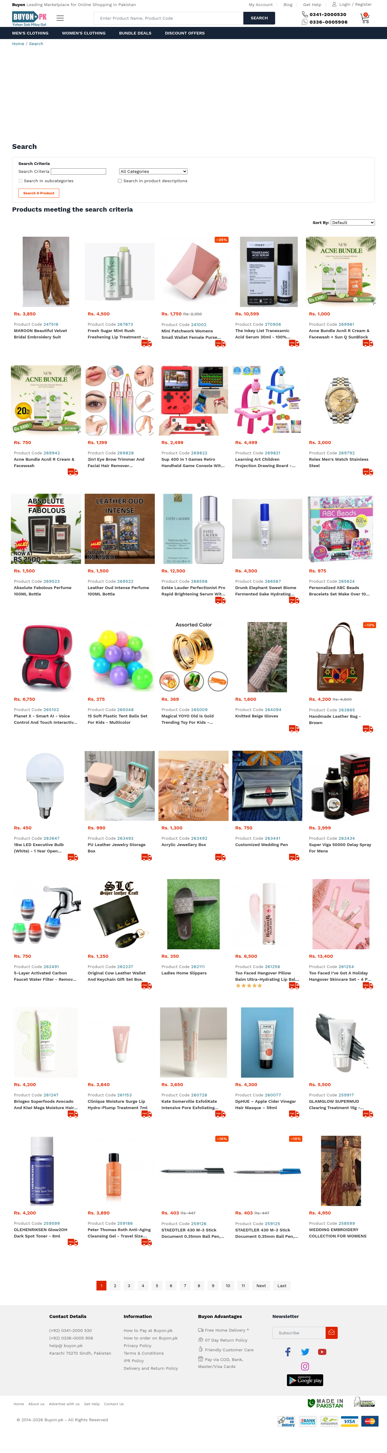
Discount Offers (185, 33)
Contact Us (114, 1404)
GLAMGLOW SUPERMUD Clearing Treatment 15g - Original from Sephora (334, 1105)
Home (18, 43)
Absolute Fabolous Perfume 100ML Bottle (42, 590)
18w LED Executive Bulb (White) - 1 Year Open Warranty (39, 848)
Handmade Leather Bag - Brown (335, 719)
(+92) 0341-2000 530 (70, 1330)
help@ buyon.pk (66, 1345)
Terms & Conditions (144, 1353)
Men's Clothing (30, 33)
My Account (261, 4)
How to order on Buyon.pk (151, 1338)
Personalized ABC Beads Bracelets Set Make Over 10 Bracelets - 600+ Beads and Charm (338, 591)
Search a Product (38, 193)
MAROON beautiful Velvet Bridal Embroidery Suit (40, 333)
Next (261, 1285)
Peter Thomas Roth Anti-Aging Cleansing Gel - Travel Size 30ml (119, 1233)
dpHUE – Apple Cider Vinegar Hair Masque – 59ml (265, 1104)
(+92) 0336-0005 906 (71, 1338)
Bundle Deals (135, 33)
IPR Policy (134, 1360)
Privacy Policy (137, 1345)
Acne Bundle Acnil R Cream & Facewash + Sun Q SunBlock (339, 333)
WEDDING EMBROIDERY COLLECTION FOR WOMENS (337, 1232)
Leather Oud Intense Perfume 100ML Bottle (118, 590)
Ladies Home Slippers (184, 972)
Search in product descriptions (155, 180)
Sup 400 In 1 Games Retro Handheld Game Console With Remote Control (192, 463)
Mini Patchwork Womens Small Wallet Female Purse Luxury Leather (189, 334)
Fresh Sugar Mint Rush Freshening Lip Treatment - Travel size (116, 334)
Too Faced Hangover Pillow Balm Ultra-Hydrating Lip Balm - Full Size (267, 976)
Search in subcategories (48, 180)
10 (228, 1285)
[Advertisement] (193, 96)
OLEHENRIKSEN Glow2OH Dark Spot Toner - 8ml (40, 1232)
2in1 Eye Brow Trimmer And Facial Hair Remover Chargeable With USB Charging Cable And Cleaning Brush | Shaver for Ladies (119, 463)
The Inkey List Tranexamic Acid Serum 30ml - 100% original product (262, 334)
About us (36, 1404)
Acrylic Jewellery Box (183, 844)
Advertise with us (64, 1404)
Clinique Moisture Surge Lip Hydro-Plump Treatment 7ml (118, 1104)
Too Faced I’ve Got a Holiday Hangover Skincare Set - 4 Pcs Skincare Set (340, 976)
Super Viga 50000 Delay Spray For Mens (340, 847)
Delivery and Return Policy (151, 1368)
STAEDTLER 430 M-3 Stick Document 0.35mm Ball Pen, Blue (264, 1233)
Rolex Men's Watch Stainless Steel (339, 462)
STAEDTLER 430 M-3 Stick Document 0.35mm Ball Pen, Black (190, 1233)
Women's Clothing (84, 33)
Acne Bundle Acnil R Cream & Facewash (44, 462)
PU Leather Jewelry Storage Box (116, 847)
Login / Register (356, 4)
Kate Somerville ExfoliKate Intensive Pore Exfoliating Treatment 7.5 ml (189, 1105)
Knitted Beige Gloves (256, 715)
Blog (288, 4)
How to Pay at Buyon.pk (148, 1330)
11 (243, 1285)
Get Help (312, 4)
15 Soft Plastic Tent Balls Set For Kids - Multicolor (118, 719)
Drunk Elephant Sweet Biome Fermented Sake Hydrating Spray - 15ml (265, 591)
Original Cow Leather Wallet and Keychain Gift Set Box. (117, 976)
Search (259, 17)
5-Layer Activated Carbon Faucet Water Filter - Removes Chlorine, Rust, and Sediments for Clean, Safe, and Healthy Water (45, 976)
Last (282, 1285)
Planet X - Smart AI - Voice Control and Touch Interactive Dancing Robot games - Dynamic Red (45, 719)
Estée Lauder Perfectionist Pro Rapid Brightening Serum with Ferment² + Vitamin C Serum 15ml (193, 591)
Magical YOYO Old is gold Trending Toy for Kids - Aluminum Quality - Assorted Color (191, 719)
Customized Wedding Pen (261, 844)
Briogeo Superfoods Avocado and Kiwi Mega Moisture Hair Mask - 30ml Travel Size (44, 1105)
